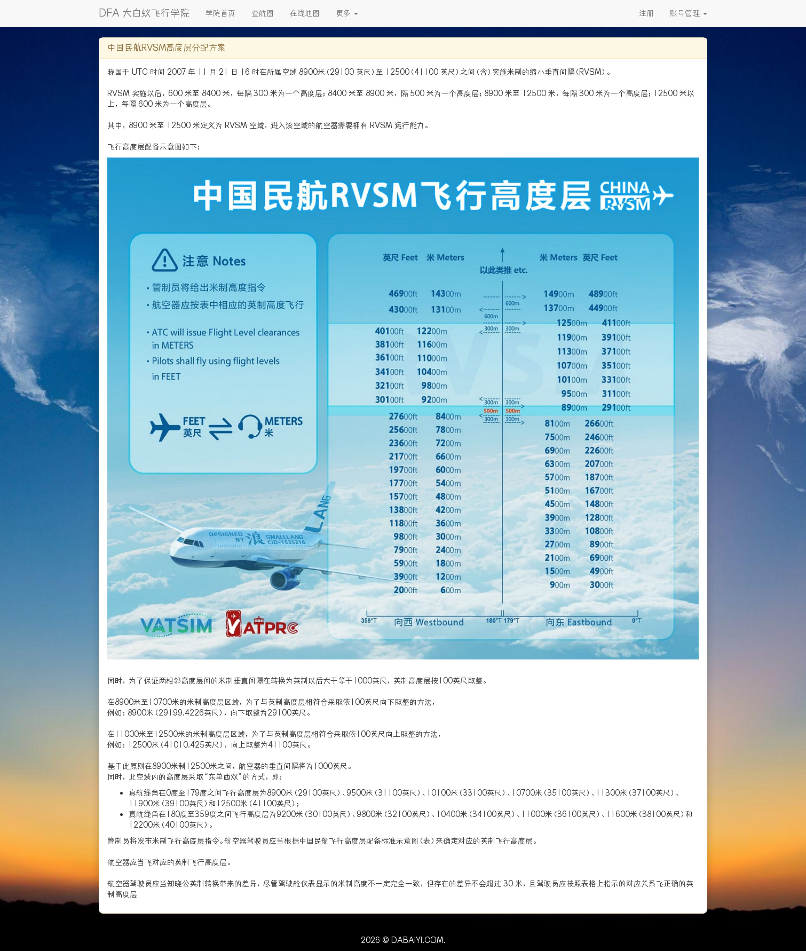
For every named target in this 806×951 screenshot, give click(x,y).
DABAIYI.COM (417, 940)
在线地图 (305, 13)
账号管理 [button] (688, 13)
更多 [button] (347, 13)
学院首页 (220, 13)
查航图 (262, 13)
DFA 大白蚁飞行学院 (144, 13)
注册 (646, 13)
